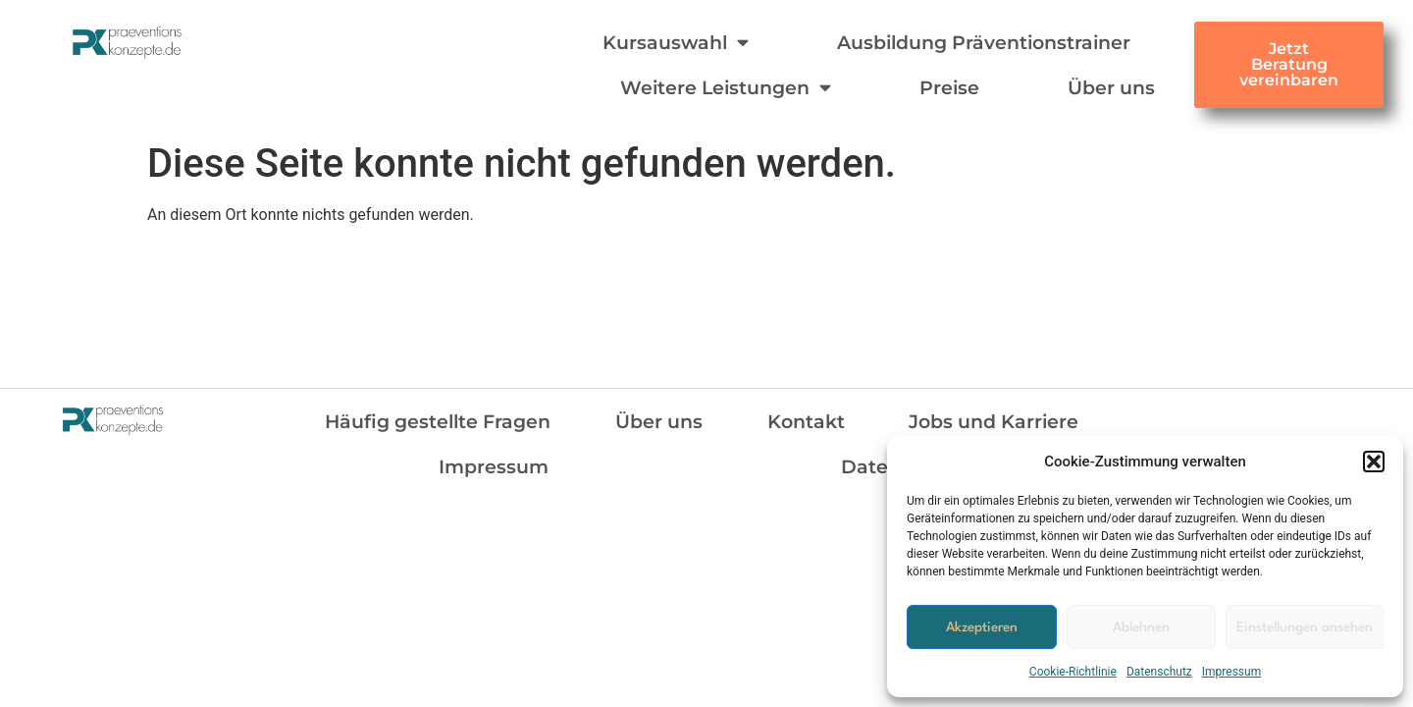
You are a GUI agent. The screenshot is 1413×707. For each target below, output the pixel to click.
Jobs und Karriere (993, 421)
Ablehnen (1141, 627)
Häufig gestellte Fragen (437, 421)
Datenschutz (1159, 672)
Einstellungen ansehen (1304, 627)
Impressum (1231, 672)
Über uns (1111, 87)
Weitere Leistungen (725, 87)
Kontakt (806, 421)
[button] (1374, 461)
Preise (949, 87)
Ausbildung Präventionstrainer (983, 42)
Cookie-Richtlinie (1073, 672)
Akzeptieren (982, 627)
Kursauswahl (675, 42)
